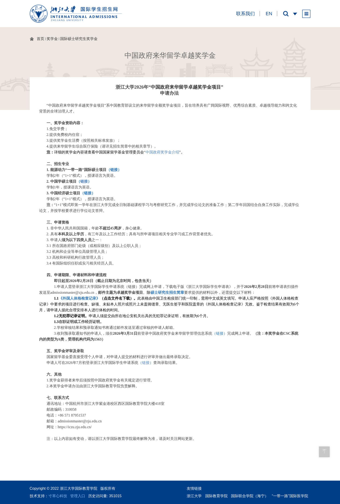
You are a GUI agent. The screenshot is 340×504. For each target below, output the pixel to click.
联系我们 (245, 13)
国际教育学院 (216, 496)
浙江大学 (194, 496)
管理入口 (77, 496)
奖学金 (52, 39)
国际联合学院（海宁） (249, 496)
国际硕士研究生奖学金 (79, 39)
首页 (40, 39)
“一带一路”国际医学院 (290, 496)
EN (269, 13)
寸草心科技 (57, 496)
